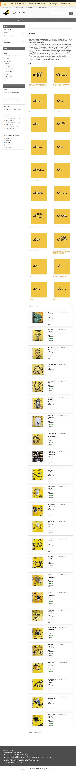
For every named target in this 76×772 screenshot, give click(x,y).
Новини (6, 24)
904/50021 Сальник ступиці (50, 558)
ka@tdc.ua (8, 140)
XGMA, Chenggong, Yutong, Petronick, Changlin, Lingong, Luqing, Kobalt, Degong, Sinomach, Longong (61, 252)
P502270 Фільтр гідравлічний (51, 594)
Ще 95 (7, 78)
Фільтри (31, 157)
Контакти (14, 24)
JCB (54, 180)
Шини (54, 157)
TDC (30, 276)
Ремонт (30, 20)
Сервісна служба (42, 20)
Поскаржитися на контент (38, 769)
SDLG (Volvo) (56, 111)
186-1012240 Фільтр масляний (51, 523)
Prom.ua (45, 768)
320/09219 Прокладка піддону (51, 417)
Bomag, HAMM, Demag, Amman (37, 203)
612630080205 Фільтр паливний (51, 488)
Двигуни (31, 111)
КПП (30, 134)
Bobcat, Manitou (34, 250)
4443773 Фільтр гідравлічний (51, 576)
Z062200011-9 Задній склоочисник (51, 612)
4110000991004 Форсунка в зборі (52, 470)
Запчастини (66, 20)
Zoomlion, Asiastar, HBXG (60, 276)
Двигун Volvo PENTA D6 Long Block (51, 313)
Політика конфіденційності (50, 769)
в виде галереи (70, 306)
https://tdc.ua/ (9, 138)
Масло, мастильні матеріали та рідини (38, 227)
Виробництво (55, 20)
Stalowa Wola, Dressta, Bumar (61, 134)
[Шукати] (71, 13)
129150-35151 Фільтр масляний (51, 716)
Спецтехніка (19, 20)
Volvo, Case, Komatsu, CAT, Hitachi (62, 226)
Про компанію (8, 20)
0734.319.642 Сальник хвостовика (51, 540)
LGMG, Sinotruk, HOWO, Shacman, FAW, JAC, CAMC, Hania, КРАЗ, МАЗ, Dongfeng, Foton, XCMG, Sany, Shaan (38, 86)
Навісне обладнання (35, 180)
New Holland (56, 299)
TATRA (31, 299)
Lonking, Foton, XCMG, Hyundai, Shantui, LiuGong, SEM (61, 85)
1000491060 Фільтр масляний (51, 664)
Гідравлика (56, 203)
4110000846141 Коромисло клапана (52, 681)
